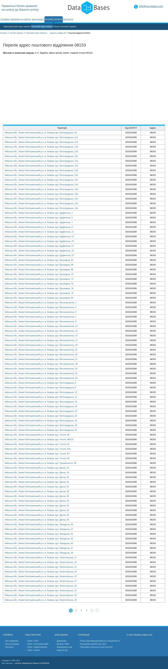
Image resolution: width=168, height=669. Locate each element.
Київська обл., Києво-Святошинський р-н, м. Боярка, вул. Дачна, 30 (37, 501)
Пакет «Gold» (33, 650)
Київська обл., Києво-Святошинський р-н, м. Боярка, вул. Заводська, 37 (39, 529)
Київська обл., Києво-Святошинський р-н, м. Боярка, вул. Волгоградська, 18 (41, 411)
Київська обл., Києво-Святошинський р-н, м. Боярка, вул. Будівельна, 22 (39, 255)
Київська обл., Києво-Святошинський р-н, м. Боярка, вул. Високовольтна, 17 (41, 340)
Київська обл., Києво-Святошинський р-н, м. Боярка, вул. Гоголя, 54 (37, 453)
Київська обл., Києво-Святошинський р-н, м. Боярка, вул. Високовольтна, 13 (41, 331)
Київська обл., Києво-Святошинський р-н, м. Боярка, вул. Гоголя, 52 (37, 444)
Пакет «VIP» (33, 641)
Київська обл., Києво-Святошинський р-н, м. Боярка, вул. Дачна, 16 (37, 468)
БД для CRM (63, 644)
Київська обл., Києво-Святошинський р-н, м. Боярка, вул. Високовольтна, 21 (41, 350)
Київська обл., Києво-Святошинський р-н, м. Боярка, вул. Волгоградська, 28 (41, 425)
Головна (5, 19)
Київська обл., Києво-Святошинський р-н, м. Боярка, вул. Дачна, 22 (37, 482)
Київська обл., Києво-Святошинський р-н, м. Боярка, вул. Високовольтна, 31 (41, 373)
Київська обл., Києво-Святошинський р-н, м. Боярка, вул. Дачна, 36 (37, 520)
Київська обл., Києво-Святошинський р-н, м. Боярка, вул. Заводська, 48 (39, 553)
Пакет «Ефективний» (37, 647)
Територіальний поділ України (16, 26)
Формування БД (64, 647)
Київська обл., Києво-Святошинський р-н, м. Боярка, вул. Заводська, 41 (39, 534)
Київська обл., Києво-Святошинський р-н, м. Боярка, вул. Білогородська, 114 (41, 142)
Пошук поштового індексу (64, 26)
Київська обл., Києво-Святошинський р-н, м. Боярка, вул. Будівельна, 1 (39, 213)
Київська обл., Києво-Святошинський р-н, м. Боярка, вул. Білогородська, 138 (41, 194)
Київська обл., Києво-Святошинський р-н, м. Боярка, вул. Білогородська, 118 (41, 147)
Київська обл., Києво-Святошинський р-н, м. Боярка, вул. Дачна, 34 (37, 515)
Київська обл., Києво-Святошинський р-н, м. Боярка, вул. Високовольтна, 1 (40, 302)
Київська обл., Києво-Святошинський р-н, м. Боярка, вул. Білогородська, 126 (41, 165)
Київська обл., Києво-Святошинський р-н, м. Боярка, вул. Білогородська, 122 (41, 156)
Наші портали (33, 635)
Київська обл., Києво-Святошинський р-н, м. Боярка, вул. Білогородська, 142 (41, 203)
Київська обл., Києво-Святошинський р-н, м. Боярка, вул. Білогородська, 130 (41, 175)
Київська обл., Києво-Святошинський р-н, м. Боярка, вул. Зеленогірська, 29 (41, 586)
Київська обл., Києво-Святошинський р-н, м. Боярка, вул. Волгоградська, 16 (41, 406)
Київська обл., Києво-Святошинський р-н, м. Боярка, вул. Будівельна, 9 (39, 227)
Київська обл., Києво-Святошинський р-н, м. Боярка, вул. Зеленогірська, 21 (41, 567)
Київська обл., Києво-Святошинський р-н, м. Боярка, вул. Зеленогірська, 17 (41, 557)
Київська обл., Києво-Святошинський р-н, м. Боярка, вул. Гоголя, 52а (37, 449)
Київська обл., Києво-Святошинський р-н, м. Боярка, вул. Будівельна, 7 (39, 222)
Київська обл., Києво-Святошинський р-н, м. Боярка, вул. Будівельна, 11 (39, 232)
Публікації (83, 635)
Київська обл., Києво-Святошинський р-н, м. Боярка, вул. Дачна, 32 (37, 505)
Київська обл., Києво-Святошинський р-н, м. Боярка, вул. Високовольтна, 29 (41, 364)
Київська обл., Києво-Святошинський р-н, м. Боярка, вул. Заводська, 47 (39, 548)
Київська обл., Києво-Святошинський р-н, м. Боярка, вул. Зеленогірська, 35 (41, 600)
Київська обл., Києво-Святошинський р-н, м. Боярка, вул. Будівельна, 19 (39, 250)
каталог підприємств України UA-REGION (32, 663)
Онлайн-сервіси (53, 19)
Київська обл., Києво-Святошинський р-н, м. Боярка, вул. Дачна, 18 (37, 472)
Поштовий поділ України (42, 26)
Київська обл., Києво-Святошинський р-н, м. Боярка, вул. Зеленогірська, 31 (41, 590)
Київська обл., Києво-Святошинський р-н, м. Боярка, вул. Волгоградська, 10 (41, 392)
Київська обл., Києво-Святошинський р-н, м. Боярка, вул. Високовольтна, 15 (41, 335)
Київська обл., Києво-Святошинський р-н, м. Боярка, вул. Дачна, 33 (37, 510)
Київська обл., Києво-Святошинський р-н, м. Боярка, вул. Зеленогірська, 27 (41, 581)
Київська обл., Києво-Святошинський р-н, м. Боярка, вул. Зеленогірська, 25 (41, 576)
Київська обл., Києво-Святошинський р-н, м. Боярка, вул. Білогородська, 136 (41, 189)
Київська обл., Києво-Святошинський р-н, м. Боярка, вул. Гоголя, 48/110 (39, 439)
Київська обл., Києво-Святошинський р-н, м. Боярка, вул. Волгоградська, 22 (41, 416)
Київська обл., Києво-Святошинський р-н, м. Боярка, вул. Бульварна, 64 (39, 260)
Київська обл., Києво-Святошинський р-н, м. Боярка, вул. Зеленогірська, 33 (41, 595)
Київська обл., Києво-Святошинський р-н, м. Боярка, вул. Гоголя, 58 (37, 458)
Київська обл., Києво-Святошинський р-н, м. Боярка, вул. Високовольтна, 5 (40, 312)
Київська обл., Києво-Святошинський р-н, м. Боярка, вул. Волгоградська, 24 (41, 420)
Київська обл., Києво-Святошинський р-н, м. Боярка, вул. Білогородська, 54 (41, 132)
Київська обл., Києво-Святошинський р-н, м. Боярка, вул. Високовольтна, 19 (41, 345)
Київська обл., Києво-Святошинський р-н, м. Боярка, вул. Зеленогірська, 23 (41, 571)
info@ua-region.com (151, 6)
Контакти (68, 19)
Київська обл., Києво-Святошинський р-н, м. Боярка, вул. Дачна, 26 (37, 491)
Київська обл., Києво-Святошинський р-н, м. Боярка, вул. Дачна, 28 (37, 496)
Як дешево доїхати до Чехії (93, 644)
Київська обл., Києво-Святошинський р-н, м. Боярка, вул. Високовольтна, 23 (41, 354)
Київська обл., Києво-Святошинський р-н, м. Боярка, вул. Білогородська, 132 (41, 180)
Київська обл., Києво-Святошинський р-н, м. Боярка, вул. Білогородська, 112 (41, 137)
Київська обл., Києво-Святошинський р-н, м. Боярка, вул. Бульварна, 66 (39, 265)
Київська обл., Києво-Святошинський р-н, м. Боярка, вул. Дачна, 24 (37, 486)
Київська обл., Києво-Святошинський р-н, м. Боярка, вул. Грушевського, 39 (40, 463)
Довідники (61, 641)
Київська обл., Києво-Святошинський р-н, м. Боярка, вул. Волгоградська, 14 (41, 402)
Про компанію (11, 641)
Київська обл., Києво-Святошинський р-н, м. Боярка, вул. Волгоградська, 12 (41, 397)
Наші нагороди (12, 644)
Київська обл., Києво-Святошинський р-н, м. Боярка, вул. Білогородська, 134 (41, 184)
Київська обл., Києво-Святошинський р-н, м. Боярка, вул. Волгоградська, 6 (40, 383)
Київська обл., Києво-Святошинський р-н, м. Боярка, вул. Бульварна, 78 (39, 293)
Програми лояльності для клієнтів (96, 647)
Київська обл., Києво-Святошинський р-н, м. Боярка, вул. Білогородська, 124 (41, 161)
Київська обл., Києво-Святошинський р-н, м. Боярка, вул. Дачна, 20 (37, 477)
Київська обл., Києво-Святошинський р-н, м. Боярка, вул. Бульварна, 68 (39, 269)
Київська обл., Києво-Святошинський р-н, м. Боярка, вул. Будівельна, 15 (39, 241)
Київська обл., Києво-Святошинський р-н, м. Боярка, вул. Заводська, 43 (39, 538)
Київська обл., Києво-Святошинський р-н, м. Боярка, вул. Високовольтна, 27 (41, 359)
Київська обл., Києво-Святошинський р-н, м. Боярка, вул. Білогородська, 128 (41, 170)
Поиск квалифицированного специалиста (100, 641)
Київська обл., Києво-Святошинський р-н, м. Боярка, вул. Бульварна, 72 (39, 279)
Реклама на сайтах (20, 19)
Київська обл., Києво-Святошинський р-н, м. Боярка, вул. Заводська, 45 (39, 543)
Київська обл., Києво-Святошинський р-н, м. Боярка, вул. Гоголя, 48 (37, 435)
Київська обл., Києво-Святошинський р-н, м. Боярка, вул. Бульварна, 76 (39, 288)
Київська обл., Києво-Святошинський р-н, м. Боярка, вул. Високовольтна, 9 (40, 321)
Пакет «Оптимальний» (38, 644)
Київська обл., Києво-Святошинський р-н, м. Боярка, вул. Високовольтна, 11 (41, 326)
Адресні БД (62, 650)
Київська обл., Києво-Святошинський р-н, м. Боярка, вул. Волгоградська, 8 (40, 387)
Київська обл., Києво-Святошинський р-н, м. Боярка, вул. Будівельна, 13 (39, 236)
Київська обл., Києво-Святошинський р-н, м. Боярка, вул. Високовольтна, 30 (41, 368)
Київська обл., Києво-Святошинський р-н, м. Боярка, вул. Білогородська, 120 (41, 151)
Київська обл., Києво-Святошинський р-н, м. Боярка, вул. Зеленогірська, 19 (41, 562)
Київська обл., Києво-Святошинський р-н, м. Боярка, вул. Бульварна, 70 (39, 274)
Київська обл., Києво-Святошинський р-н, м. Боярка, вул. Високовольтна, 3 (40, 307)
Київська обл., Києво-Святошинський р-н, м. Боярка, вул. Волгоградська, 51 (41, 430)
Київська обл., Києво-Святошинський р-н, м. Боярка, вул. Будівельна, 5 (39, 217)
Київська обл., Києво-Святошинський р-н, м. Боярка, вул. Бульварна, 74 (39, 283)
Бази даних (38, 19)
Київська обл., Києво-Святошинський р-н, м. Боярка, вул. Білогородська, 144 (41, 208)
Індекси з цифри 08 (58, 33)
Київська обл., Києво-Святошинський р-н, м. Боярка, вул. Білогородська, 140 (41, 199)
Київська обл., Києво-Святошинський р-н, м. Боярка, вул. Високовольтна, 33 (41, 378)
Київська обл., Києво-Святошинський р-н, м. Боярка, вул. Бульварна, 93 (39, 298)
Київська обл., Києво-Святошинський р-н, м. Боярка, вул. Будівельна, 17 (39, 246)
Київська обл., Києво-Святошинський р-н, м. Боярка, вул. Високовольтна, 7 (40, 317)
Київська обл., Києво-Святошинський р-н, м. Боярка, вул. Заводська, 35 (39, 524)
